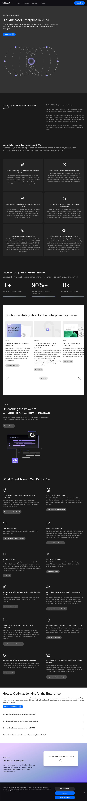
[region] (43, 793)
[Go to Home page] (7, 3)
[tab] (41, 378)
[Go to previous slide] (7, 378)
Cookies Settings (64, 788)
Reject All (64, 793)
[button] (19, 3)
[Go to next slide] (80, 378)
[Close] (84, 793)
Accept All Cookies (65, 797)
